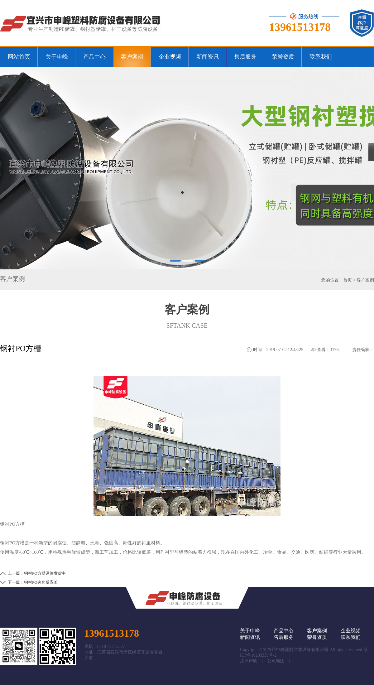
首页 (347, 280)
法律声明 (248, 660)
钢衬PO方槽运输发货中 (45, 573)
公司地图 (276, 660)
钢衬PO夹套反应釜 (41, 582)
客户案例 (365, 280)
